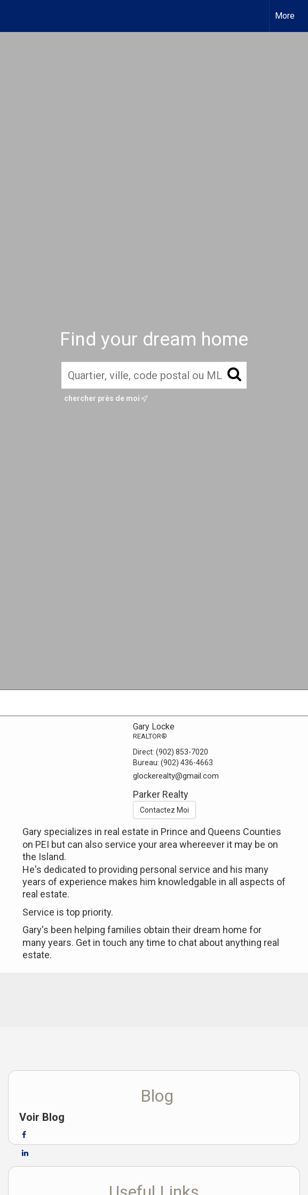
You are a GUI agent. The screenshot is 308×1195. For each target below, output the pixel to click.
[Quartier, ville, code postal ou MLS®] (153, 375)
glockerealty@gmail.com (176, 776)
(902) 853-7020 (182, 752)
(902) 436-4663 (187, 762)
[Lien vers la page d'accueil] (17, 16)
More (285, 16)
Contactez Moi (164, 810)
